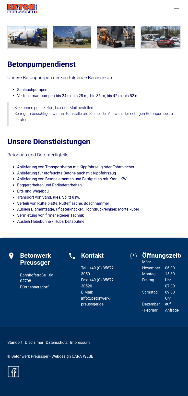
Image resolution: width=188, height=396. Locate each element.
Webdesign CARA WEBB (72, 356)
